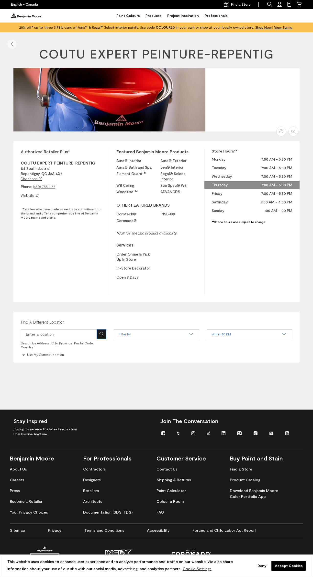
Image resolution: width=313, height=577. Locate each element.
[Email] (293, 131)
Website (30, 195)
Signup (18, 429)
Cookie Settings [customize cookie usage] (197, 568)
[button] (12, 44)
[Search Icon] (101, 334)
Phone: (26, 186)
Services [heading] (125, 244)
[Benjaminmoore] (26, 15)
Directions (31, 179)
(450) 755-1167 (44, 186)
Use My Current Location (42, 355)
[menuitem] (165, 433)
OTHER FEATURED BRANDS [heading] (143, 204)
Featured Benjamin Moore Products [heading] (152, 151)
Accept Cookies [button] (288, 566)
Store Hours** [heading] (224, 151)
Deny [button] (261, 566)
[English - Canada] (24, 4)
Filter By (156, 334)
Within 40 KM (249, 334)
